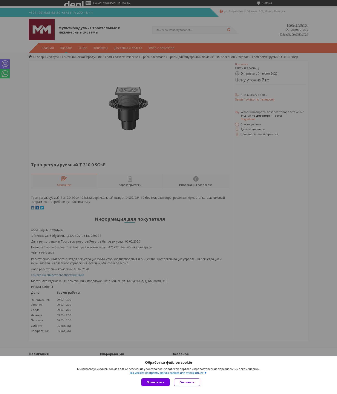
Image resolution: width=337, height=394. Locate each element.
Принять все (155, 382)
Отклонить (187, 382)
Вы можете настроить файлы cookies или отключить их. (167, 372)
